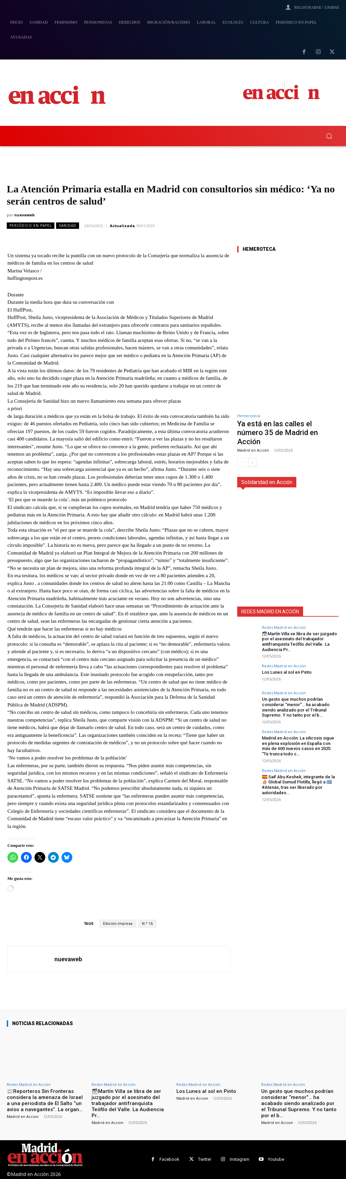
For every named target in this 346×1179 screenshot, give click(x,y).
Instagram (239, 1159)
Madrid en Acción (253, 450)
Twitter (204, 1159)
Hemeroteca (248, 416)
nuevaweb (24, 214)
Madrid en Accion (23, 1116)
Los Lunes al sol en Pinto (287, 672)
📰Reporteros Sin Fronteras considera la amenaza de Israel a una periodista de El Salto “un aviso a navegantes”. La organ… (45, 1100)
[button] (329, 136)
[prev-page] (241, 462)
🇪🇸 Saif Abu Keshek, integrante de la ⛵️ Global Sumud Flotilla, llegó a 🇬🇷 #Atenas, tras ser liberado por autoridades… (298, 784)
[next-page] (252, 462)
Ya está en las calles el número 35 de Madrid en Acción (277, 433)
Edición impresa (117, 923)
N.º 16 (147, 923)
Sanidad (67, 225)
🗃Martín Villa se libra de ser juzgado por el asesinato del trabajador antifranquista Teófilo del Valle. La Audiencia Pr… (299, 641)
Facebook (169, 1159)
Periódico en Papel (30, 225)
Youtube (276, 1159)
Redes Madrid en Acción (284, 627)
